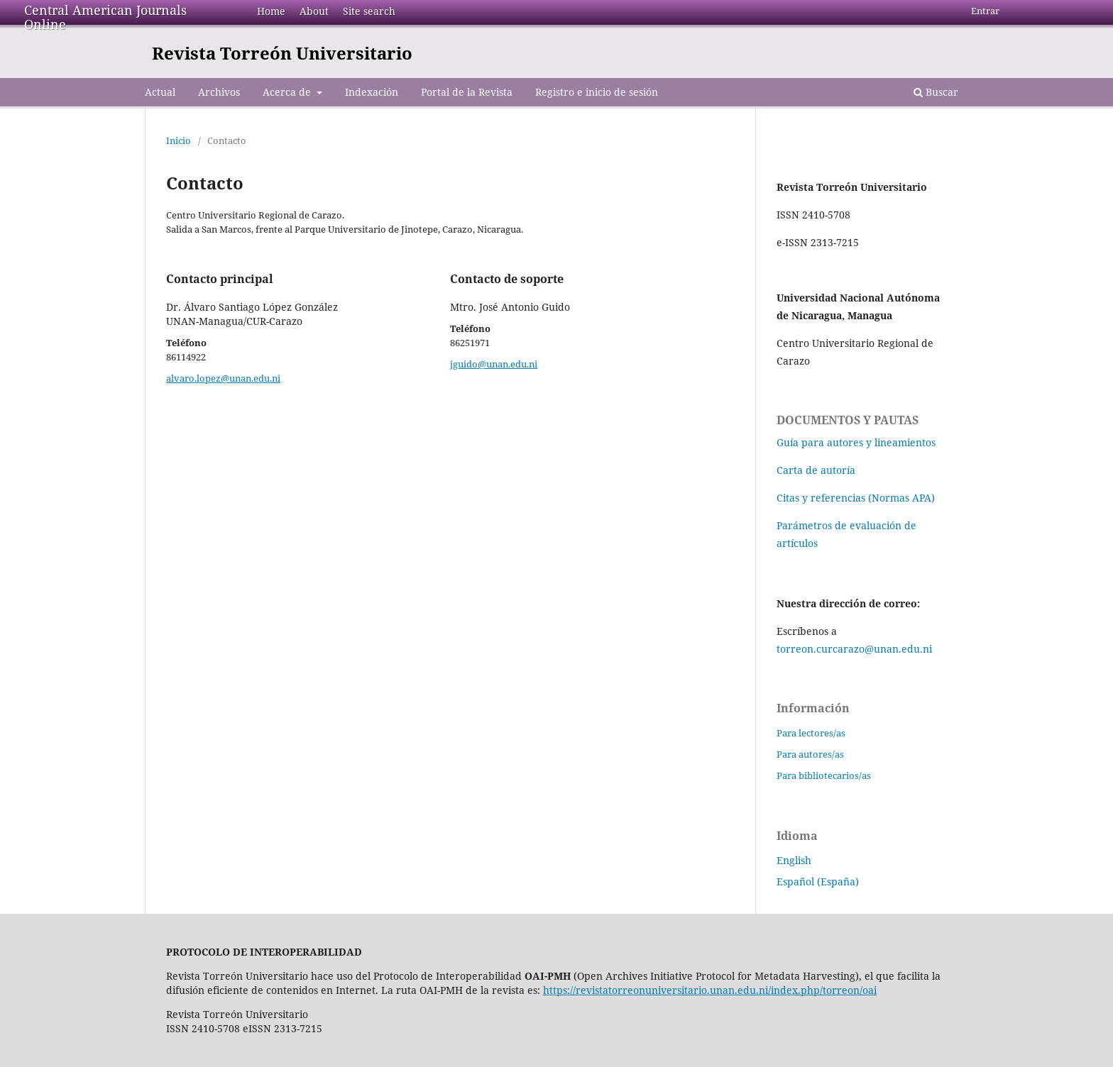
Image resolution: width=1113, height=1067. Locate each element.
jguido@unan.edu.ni (493, 364)
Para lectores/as (811, 732)
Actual (160, 92)
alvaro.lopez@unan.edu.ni (223, 378)
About (314, 11)
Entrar (985, 10)
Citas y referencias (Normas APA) (856, 497)
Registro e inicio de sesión (596, 92)
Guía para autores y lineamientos (856, 442)
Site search (369, 11)
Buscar (936, 92)
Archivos (219, 92)
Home (271, 11)
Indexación (371, 92)
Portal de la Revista (466, 92)
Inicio (178, 140)
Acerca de (288, 92)
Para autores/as (810, 754)
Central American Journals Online (105, 17)
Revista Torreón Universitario (282, 53)
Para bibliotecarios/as (824, 775)
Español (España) (818, 881)
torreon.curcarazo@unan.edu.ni (854, 649)
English (794, 860)
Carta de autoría (816, 470)
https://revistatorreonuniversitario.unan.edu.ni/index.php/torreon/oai (710, 990)
